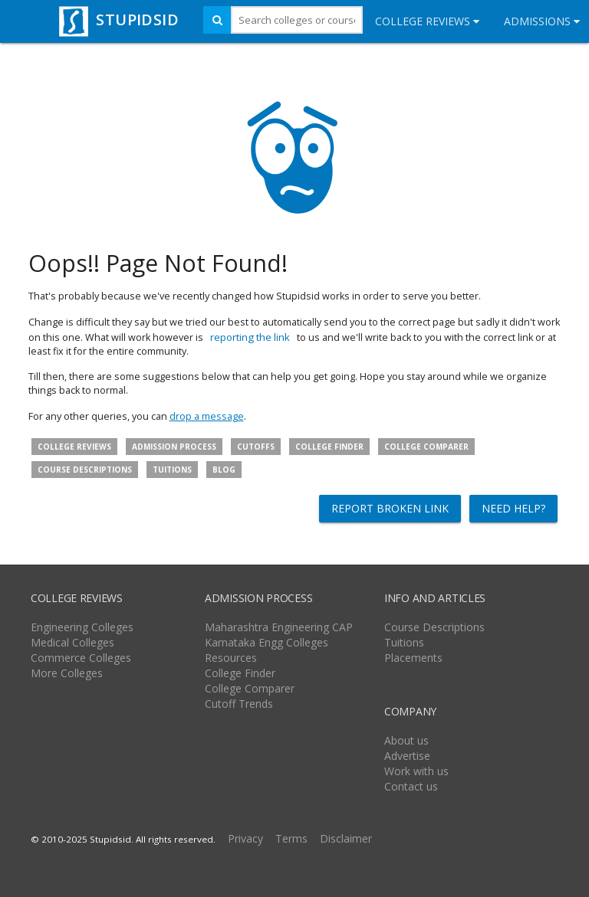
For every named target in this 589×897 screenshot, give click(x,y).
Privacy (245, 838)
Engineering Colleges (82, 627)
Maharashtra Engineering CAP (279, 627)
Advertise (407, 755)
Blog (223, 469)
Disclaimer (346, 838)
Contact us (411, 786)
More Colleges (67, 673)
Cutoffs (256, 446)
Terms (291, 838)
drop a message (206, 416)
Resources (231, 657)
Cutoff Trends (239, 703)
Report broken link (390, 508)
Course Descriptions (434, 627)
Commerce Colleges (81, 657)
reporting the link (250, 337)
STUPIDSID (117, 19)
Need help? (513, 508)
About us (406, 740)
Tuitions (172, 469)
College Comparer (426, 446)
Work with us (416, 771)
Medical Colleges (72, 642)
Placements (413, 657)
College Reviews (427, 21)
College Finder (329, 446)
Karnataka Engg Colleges (266, 642)
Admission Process (174, 446)
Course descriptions (85, 469)
